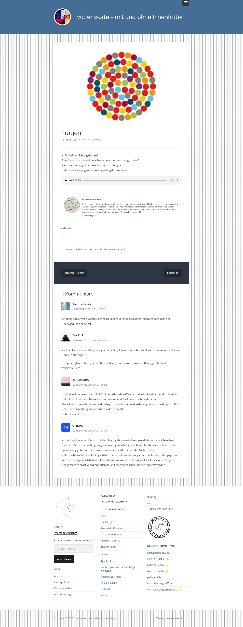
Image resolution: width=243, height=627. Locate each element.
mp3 (122, 249)
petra (97, 140)
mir (161, 206)
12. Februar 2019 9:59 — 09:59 (88, 309)
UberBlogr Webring (160, 508)
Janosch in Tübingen (112, 528)
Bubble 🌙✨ (108, 522)
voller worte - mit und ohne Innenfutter (130, 17)
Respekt (105, 588)
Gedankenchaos (84, 249)
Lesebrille (172, 272)
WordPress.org (62, 594)
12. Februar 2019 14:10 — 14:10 (89, 430)
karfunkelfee (80, 379)
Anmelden (59, 575)
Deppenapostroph (111, 576)
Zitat (103, 516)
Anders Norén (175, 618)
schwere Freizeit (74, 272)
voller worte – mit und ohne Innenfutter (94, 618)
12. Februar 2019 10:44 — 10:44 (89, 340)
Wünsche (129, 206)
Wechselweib (81, 304)
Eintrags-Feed (62, 582)
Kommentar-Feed (63, 588)
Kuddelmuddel (111, 249)
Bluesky (151, 496)
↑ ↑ (187, 618)
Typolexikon (107, 561)
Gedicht (98, 249)
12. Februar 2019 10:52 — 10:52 (89, 384)
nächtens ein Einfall (111, 534)
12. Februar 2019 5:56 (75, 140)
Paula (104, 594)
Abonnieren (64, 559)
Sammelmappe (109, 582)
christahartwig (155, 583)
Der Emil (78, 335)
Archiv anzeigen (89, 215)
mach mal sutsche (110, 540)
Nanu (150, 558)
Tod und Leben (108, 546)
